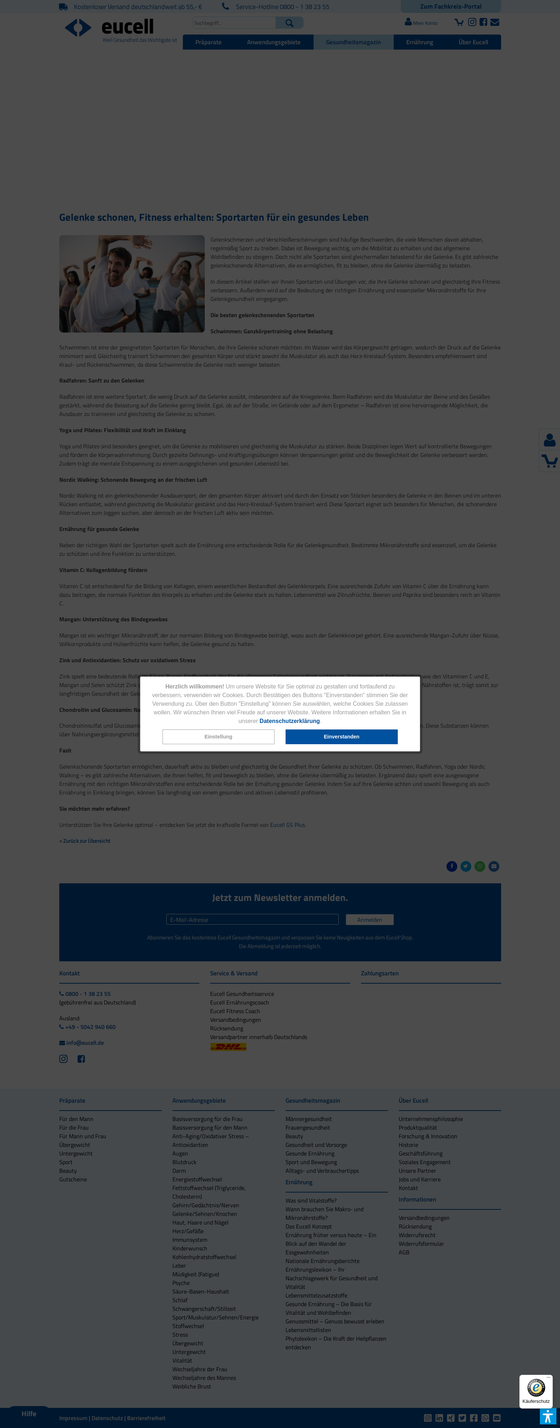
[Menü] (548, 1379)
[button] (218, 736)
